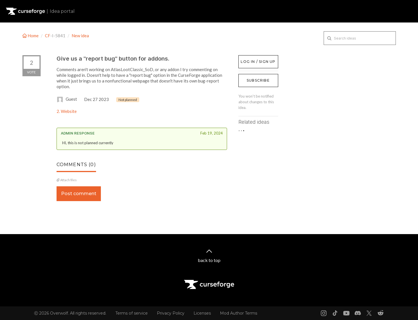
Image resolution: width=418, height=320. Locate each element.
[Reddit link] (380, 313)
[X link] (369, 313)
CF (47, 35)
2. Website (67, 111)
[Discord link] (357, 313)
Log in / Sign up (252, 58)
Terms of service (131, 313)
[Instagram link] (323, 313)
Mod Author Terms (238, 313)
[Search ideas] (360, 38)
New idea (80, 35)
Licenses (202, 313)
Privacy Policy (170, 313)
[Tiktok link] (335, 313)
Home (30, 35)
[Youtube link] (346, 313)
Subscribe (258, 80)
